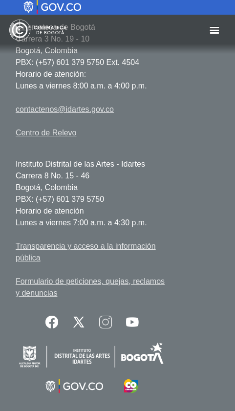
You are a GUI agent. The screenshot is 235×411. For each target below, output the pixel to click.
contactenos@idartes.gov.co (65, 109)
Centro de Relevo (46, 133)
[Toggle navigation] (214, 30)
